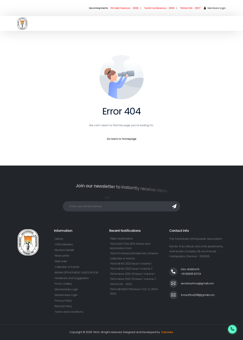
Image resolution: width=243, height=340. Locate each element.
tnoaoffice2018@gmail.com (198, 295)
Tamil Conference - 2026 (159, 8)
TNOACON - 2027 (190, 8)
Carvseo (167, 332)
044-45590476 (190, 269)
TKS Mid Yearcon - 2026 (124, 8)
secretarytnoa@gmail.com (197, 283)
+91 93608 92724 (191, 274)
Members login (217, 8)
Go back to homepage (121, 139)
